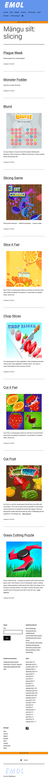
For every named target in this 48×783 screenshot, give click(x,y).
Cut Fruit (9, 459)
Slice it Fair (11, 245)
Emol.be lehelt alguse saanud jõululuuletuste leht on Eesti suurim (34, 638)
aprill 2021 (29, 717)
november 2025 (30, 666)
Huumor (5, 733)
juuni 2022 (28, 705)
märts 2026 (29, 662)
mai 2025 (28, 678)
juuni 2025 (28, 676)
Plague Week (13, 53)
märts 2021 (29, 719)
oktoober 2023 (30, 695)
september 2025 (30, 671)
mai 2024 (28, 686)
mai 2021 (28, 714)
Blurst (7, 106)
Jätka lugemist (26, 514)
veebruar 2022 (30, 709)
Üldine (5, 748)
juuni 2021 (28, 712)
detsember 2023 (30, 690)
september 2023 (30, 697)
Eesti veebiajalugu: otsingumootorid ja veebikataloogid (31, 631)
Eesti (4, 731)
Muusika (5, 738)
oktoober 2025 (30, 669)
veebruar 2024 (30, 688)
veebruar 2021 (30, 721)
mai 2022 (28, 707)
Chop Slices (12, 316)
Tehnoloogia (6, 745)
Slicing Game (13, 178)
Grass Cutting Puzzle (18, 535)
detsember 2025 (30, 664)
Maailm (5, 736)
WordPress (12, 776)
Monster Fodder (15, 80)
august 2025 (29, 674)
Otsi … (5, 628)
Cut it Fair (10, 387)
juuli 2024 (28, 683)
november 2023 (30, 693)
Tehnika (5, 743)
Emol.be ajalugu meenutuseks (34, 642)
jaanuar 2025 (29, 681)
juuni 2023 (28, 700)
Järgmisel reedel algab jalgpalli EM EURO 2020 (12, 667)
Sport (5, 741)
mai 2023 (28, 702)
